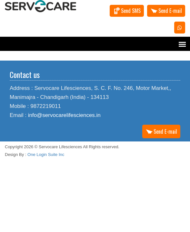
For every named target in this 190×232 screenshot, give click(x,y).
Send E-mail (170, 11)
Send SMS (131, 11)
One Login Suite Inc (45, 154)
